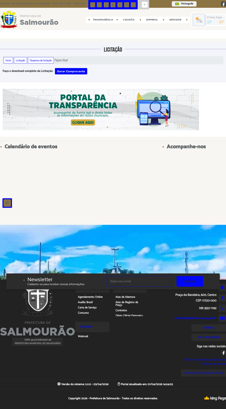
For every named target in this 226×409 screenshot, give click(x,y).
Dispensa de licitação (41, 60)
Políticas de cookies (213, 364)
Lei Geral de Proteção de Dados (203, 373)
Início (8, 60)
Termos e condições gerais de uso (204, 359)
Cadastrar (190, 281)
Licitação (20, 60)
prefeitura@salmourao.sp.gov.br (195, 318)
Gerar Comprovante (71, 71)
